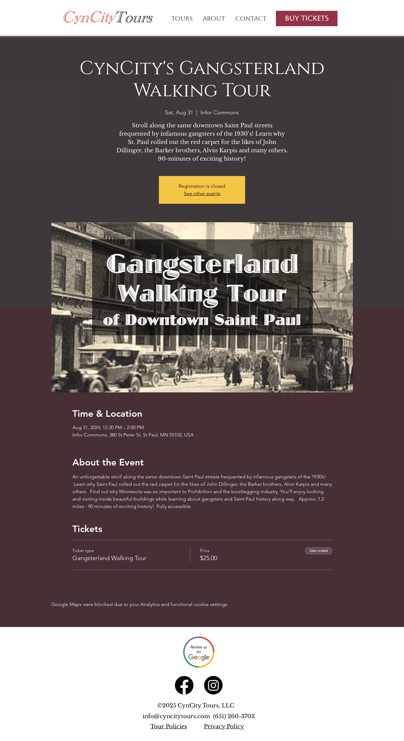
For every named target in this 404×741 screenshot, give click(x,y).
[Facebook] (184, 685)
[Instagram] (213, 685)
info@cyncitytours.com (178, 716)
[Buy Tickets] (306, 18)
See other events (202, 193)
